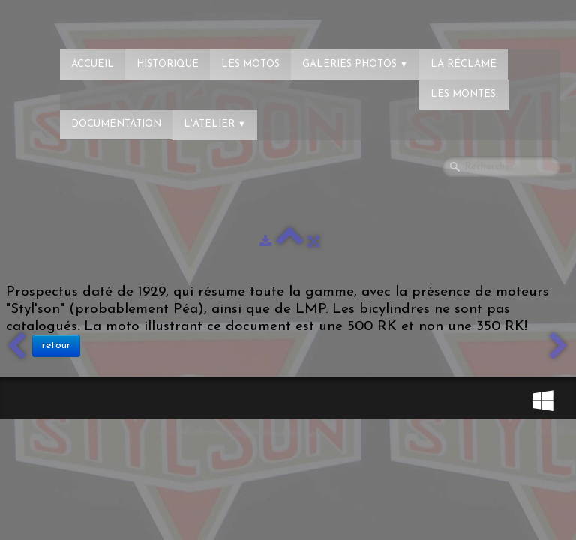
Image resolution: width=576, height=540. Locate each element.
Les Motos (250, 64)
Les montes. (464, 94)
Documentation (116, 124)
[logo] (71, 19)
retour (56, 345)
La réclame (463, 64)
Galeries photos (355, 64)
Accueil (92, 64)
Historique (167, 64)
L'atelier (215, 124)
